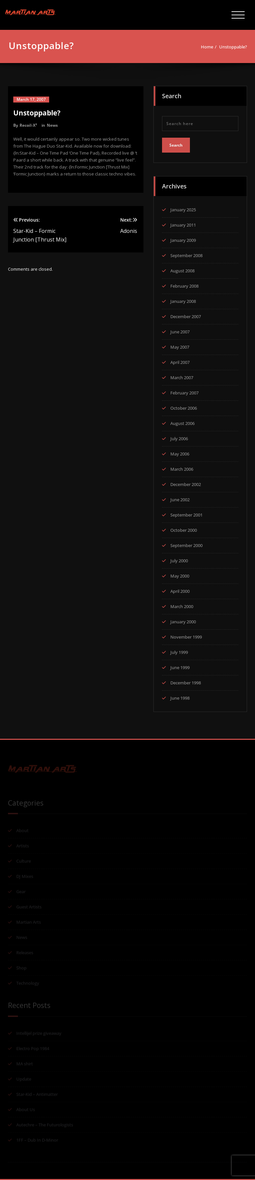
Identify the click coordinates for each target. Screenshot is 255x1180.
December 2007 (185, 315)
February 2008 (184, 284)
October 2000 (183, 528)
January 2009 (183, 239)
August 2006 (182, 422)
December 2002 (185, 483)
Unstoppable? (236, 47)
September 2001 (186, 513)
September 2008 (186, 254)
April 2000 (180, 589)
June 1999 (180, 666)
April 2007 (180, 361)
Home (210, 47)
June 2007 (180, 330)
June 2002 (180, 498)
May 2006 (179, 452)
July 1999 (179, 651)
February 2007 (184, 391)
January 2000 (183, 620)
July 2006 (179, 437)
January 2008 (183, 300)
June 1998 (180, 696)
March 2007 (181, 376)
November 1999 (186, 635)
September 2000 (186, 544)
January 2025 (183, 208)
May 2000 (179, 574)
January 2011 (183, 223)
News (52, 125)
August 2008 (182, 269)
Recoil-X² (28, 125)
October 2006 (183, 406)
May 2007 (179, 345)
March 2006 (181, 467)
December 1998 (185, 681)
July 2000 (179, 559)
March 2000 (181, 605)
